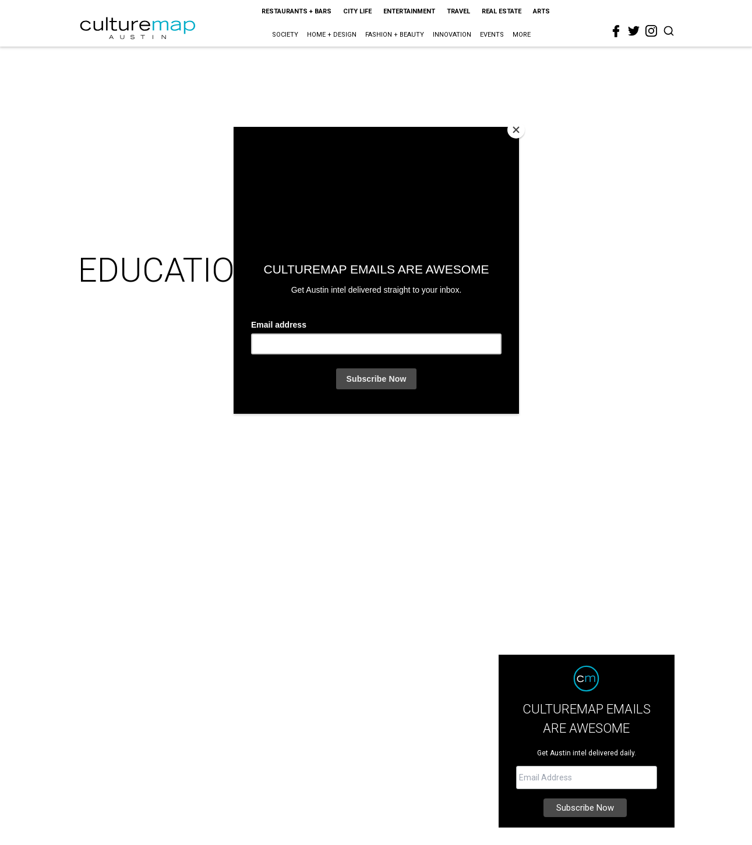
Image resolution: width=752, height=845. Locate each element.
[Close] (516, 130)
